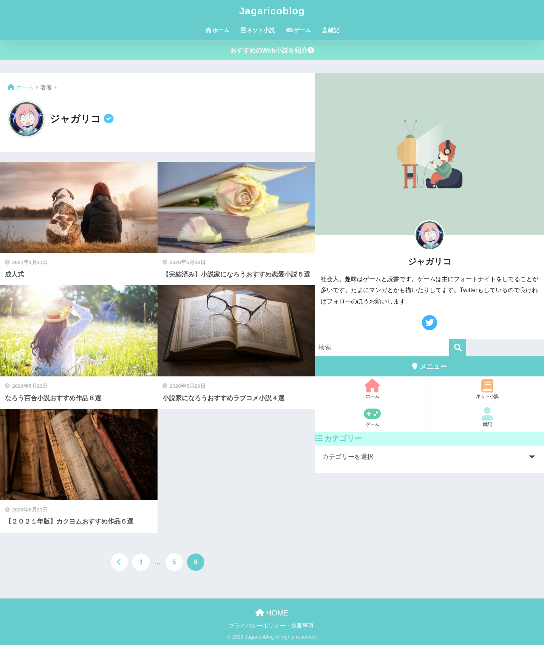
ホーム (217, 30)
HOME (272, 613)
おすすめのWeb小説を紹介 (272, 50)
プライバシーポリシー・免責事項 (271, 626)
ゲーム (298, 30)
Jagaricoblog (272, 11)
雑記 (330, 30)
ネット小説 (258, 30)
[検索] (457, 347)
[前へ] (119, 562)
